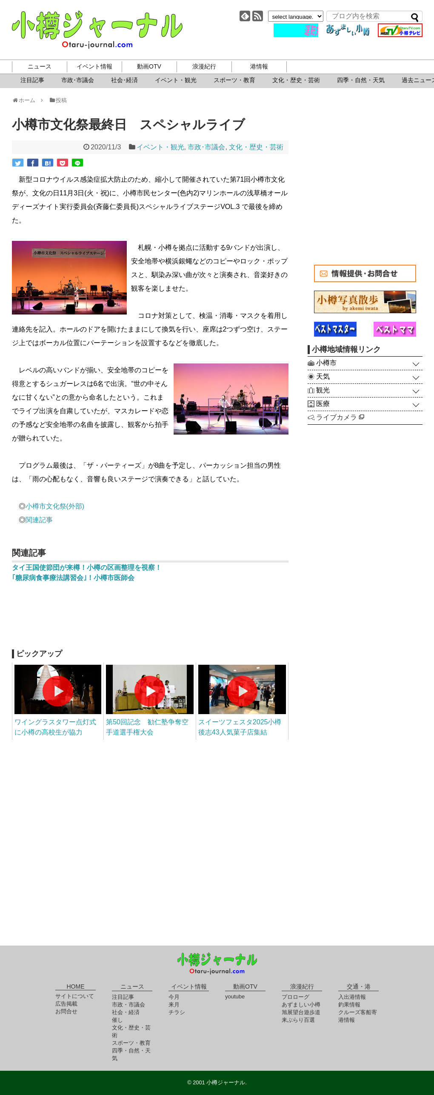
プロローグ (295, 997)
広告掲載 (66, 1004)
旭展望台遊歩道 (301, 1012)
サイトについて (74, 996)
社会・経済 (126, 1012)
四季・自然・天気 (361, 80)
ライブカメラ (340, 417)
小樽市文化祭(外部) (55, 506)
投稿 (58, 100)
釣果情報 (349, 1004)
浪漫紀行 (204, 66)
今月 (174, 997)
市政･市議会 (77, 80)
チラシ (176, 1012)
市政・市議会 (128, 1004)
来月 (174, 1004)
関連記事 (39, 519)
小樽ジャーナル (97, 30)
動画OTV (149, 66)
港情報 (259, 66)
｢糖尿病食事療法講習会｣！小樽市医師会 (73, 577)
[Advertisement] (150, 619)
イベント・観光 (176, 80)
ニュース (39, 66)
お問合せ (66, 1011)
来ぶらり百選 (298, 1020)
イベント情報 (94, 66)
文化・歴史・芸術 (296, 80)
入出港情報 (352, 997)
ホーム (26, 100)
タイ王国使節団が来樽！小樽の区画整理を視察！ (87, 567)
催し (117, 1020)
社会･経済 (124, 80)
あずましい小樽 (301, 1004)
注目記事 (32, 80)
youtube (235, 996)
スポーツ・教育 (234, 80)
